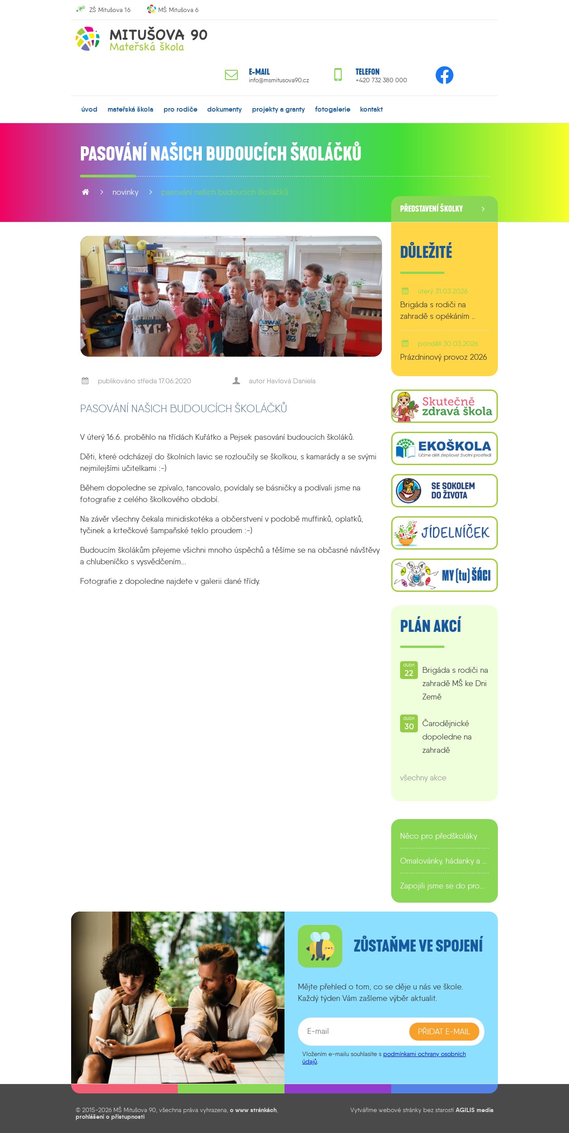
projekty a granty (278, 108)
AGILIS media (474, 1110)
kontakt (371, 108)
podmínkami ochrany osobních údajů (384, 1057)
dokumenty (224, 108)
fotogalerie (332, 108)
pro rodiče (180, 108)
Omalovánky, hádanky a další (444, 861)
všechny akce (423, 778)
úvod (89, 108)
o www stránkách (253, 1110)
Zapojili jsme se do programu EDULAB (444, 886)
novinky (125, 192)
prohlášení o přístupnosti (110, 1116)
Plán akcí (430, 626)
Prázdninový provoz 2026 (443, 357)
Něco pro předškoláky (438, 836)
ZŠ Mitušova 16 (109, 10)
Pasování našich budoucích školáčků (224, 192)
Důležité (426, 252)
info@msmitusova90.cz (279, 80)
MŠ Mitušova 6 (178, 10)
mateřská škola (130, 108)
